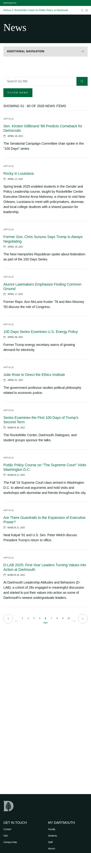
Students (52, 835)
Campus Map (10, 842)
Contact (7, 829)
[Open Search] (82, 10)
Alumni (51, 848)
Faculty (51, 829)
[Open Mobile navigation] (86, 10)
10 (69, 619)
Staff (50, 842)
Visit (5, 835)
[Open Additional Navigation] (45, 51)
